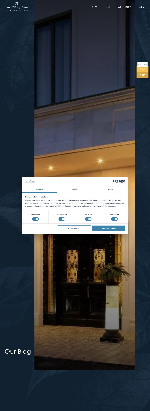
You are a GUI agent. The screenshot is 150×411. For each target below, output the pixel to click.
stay (142, 69)
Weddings (124, 7)
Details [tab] (75, 189)
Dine (108, 7)
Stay (95, 7)
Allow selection (74, 228)
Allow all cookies (108, 228)
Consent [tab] (39, 189)
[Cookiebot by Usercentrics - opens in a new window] (115, 181)
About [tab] (110, 189)
